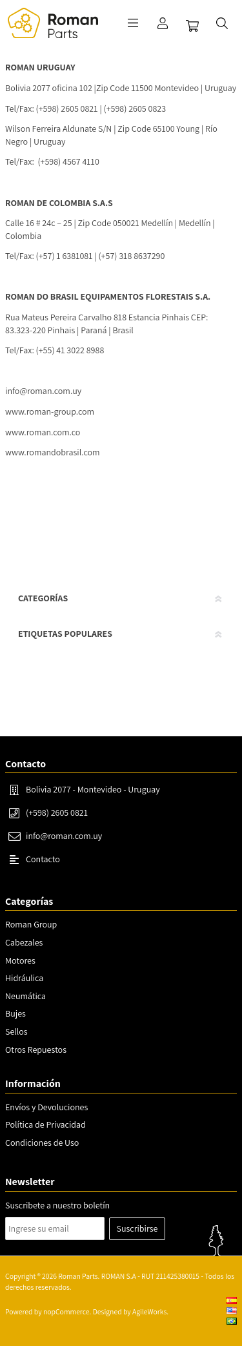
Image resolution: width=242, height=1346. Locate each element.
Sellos (16, 1031)
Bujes (15, 1013)
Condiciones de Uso (42, 1142)
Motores (20, 960)
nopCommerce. (67, 1311)
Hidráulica (24, 978)
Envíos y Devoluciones (46, 1107)
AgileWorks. (150, 1311)
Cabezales (24, 942)
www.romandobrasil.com (52, 452)
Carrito (192, 26)
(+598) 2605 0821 (57, 812)
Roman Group (31, 924)
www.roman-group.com (49, 411)
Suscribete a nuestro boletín (57, 1205)
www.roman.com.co (42, 432)
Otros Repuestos (35, 1049)
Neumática (25, 996)
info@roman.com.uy (64, 836)
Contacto (43, 859)
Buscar (222, 23)
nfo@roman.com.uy (44, 391)
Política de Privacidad (45, 1124)
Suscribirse (137, 1228)
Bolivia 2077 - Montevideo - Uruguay (93, 789)
